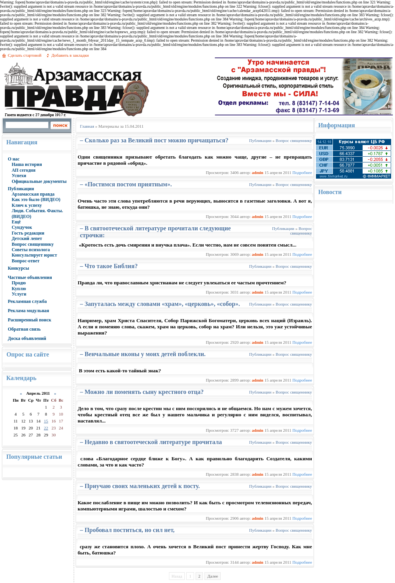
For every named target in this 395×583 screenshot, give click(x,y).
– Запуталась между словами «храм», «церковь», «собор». (160, 304)
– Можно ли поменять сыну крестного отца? (142, 392)
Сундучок (22, 227)
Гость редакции (28, 233)
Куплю (19, 288)
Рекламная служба (27, 301)
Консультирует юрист (34, 255)
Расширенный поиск (29, 320)
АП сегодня (23, 170)
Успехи (19, 175)
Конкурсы (18, 268)
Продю (19, 283)
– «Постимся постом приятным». (126, 184)
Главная (87, 126)
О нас (14, 159)
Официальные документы (39, 181)
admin (257, 172)
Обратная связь (24, 329)
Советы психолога (31, 249)
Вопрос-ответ (25, 261)
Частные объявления (30, 277)
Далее (212, 576)
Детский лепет (27, 238)
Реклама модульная (28, 310)
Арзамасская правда (33, 194)
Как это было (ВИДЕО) (36, 199)
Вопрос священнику (33, 244)
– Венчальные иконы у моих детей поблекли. (143, 354)
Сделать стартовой (24, 55)
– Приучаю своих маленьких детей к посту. (140, 486)
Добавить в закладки (70, 55)
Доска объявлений (27, 338)
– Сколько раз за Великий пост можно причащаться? (154, 140)
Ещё (16, 222)
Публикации (21, 188)
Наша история (27, 164)
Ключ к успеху (27, 205)
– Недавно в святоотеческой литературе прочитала (151, 442)
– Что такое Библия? (109, 266)
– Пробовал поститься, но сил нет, (127, 530)
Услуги (19, 294)
